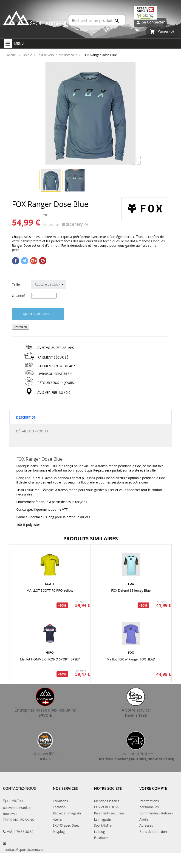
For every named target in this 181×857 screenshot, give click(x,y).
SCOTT (50, 583)
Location (59, 807)
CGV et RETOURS (106, 807)
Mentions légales (106, 801)
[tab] (90, 442)
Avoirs (144, 819)
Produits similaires (90, 538)
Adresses (146, 825)
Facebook (101, 837)
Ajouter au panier (38, 314)
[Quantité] (44, 295)
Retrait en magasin (67, 813)
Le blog (99, 831)
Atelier (57, 819)
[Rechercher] (96, 20)
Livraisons (60, 801)
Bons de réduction (153, 831)
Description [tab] (26, 417)
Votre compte (153, 788)
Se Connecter (150, 22)
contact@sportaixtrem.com (25, 849)
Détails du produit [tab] (32, 431)
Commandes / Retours (156, 813)
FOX (131, 583)
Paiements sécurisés (109, 813)
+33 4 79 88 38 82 (20, 831)
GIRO (50, 652)
